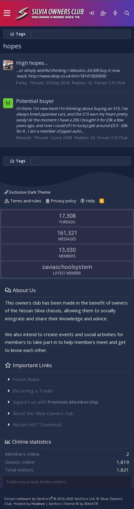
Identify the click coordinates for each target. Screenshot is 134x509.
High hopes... (32, 62)
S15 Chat (117, 83)
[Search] (127, 13)
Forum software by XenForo (50, 498)
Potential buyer (35, 100)
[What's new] (115, 13)
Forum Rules (26, 379)
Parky (21, 83)
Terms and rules (26, 201)
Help (90, 201)
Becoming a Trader (33, 391)
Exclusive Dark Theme (27, 192)
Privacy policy (63, 201)
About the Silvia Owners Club (43, 413)
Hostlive (38, 503)
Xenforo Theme (73, 503)
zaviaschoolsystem (67, 266)
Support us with (55, 402)
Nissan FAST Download (37, 424)
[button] (7, 13)
